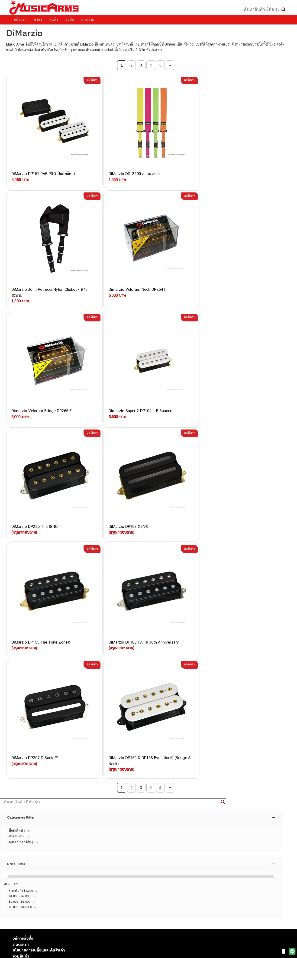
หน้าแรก (20, 19)
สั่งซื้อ (69, 19)
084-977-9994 (66, 778)
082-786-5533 (65, 773)
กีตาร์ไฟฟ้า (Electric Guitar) (33, 877)
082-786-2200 (76, 794)
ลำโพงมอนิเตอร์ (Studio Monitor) (37, 913)
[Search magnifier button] (283, 9)
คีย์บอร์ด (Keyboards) (29, 887)
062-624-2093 (69, 757)
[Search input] (261, 9)
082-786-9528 (54, 805)
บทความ (87, 19)
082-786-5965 (76, 821)
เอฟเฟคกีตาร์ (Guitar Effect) (33, 898)
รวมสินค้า (21, 687)
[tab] (141, 548)
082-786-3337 (66, 768)
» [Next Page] (170, 65)
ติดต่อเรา (21, 675)
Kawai (17, 934)
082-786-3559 (66, 762)
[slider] (6, 607)
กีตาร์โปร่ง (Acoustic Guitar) (34, 882)
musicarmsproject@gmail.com (46, 869)
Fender (18, 919)
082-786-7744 (73, 784)
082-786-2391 (75, 826)
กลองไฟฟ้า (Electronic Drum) (34, 903)
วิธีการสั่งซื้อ (23, 669)
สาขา (38, 19)
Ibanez (18, 929)
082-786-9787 (65, 811)
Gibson (18, 924)
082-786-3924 (52, 800)
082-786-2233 (81, 816)
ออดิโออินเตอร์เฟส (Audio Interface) (39, 908)
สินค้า (53, 19)
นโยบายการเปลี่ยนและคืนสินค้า (39, 681)
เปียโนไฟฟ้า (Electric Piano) (34, 892)
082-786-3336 (63, 789)
